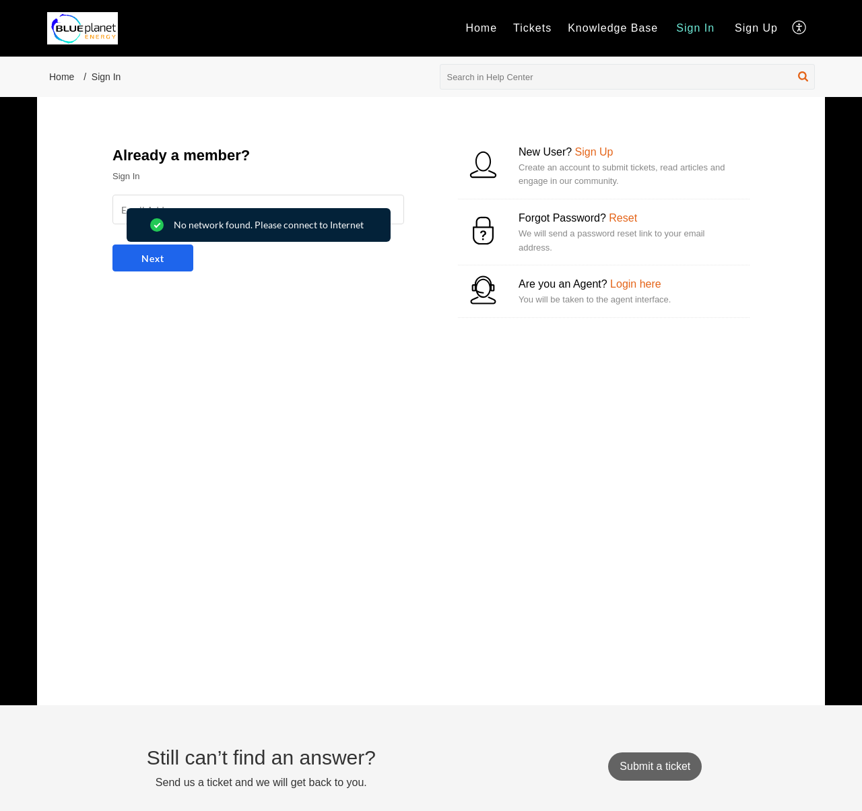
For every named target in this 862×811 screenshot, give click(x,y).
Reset (623, 218)
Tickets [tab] (532, 28)
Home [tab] (481, 28)
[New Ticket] (655, 766)
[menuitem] (695, 28)
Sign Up (756, 28)
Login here (635, 284)
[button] (800, 28)
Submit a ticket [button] (655, 766)
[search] (628, 77)
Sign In (695, 28)
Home (61, 76)
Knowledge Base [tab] (613, 28)
